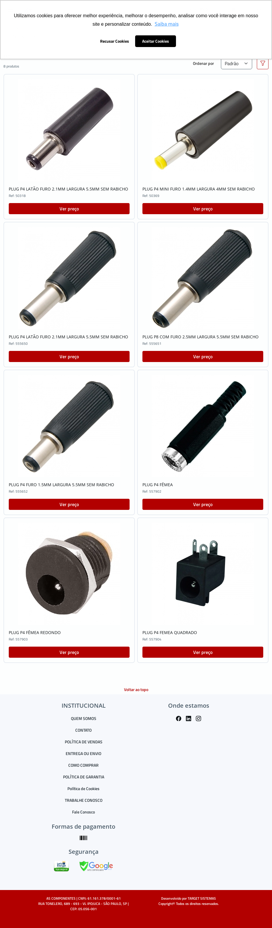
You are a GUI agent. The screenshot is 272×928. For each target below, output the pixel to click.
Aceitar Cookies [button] (155, 41)
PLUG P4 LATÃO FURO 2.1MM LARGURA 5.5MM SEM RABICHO (68, 189)
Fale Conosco (83, 812)
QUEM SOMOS (83, 718)
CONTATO (83, 730)
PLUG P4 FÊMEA (157, 484)
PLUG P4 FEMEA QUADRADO (169, 632)
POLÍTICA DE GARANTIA (83, 777)
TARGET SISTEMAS (202, 898)
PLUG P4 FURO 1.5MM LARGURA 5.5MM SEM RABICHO (61, 484)
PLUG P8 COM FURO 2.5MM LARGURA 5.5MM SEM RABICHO (200, 337)
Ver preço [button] (69, 208)
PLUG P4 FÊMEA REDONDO (35, 632)
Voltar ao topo (136, 689)
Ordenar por (203, 63)
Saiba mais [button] (167, 24)
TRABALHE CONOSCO (83, 800)
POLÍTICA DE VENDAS (83, 742)
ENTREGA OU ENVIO (83, 753)
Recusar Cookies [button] (114, 41)
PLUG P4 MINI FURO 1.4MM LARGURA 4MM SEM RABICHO (198, 189)
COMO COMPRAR (83, 765)
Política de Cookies (83, 788)
